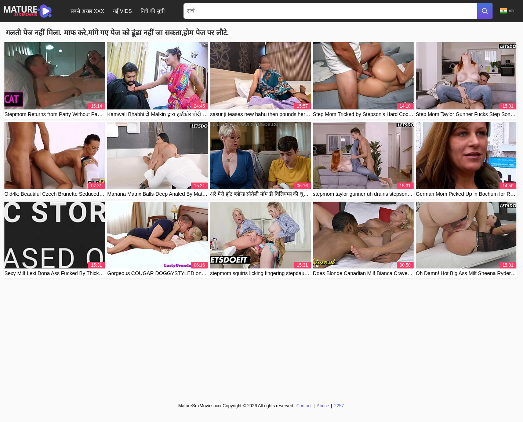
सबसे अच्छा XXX (87, 11)
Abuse (322, 405)
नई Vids (122, 11)
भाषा (508, 10)
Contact (304, 405)
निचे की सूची (153, 11)
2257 (339, 405)
